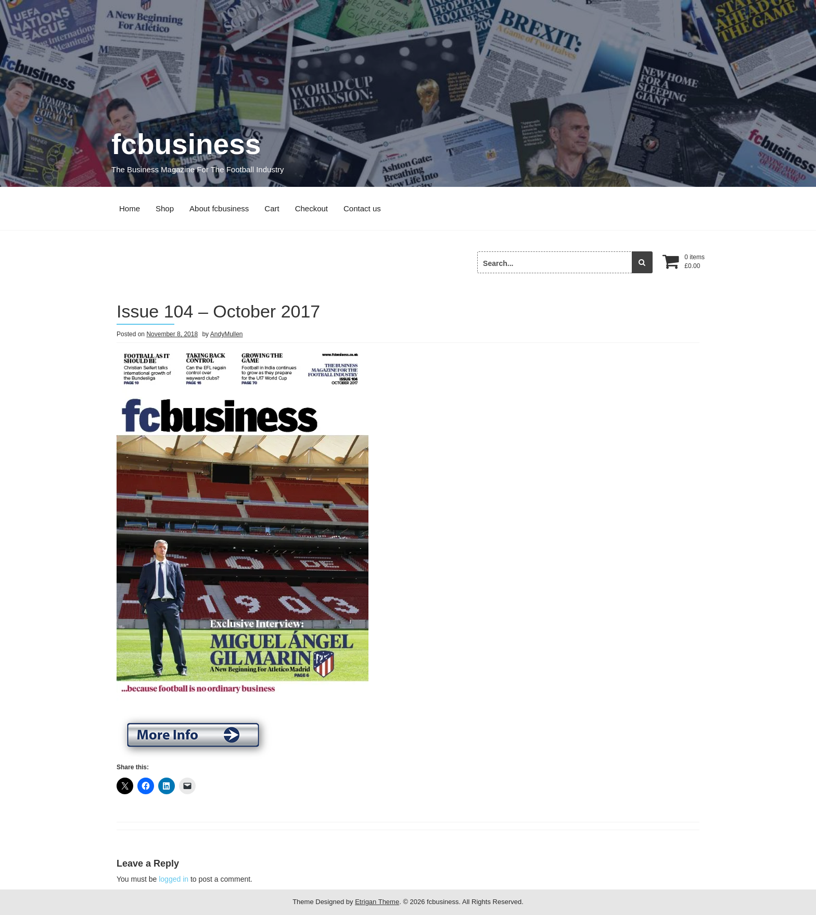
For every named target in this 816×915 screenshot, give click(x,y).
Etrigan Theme (377, 902)
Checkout (311, 208)
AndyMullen (226, 334)
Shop (165, 208)
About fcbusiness (219, 208)
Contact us (362, 208)
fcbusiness (186, 144)
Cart (271, 208)
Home (129, 208)
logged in (173, 879)
